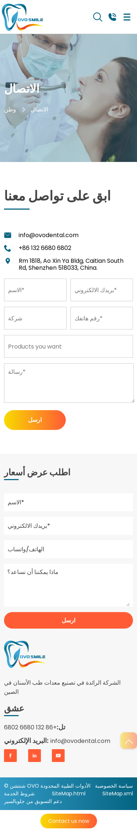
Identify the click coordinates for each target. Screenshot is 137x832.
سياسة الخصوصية (114, 785)
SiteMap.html (68, 793)
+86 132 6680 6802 (45, 248)
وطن (10, 109)
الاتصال (39, 109)
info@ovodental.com (49, 235)
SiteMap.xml (117, 793)
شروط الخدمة (19, 793)
